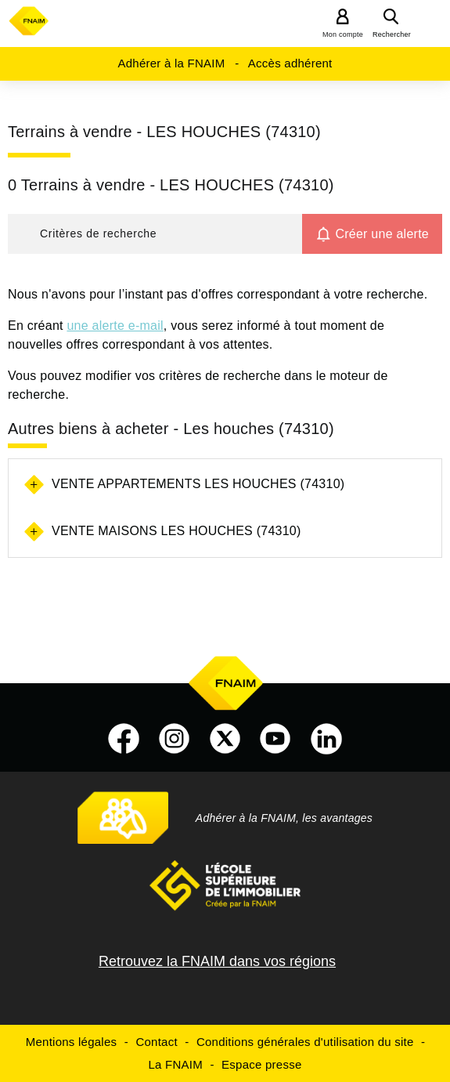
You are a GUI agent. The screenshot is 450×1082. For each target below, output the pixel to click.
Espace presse (261, 1064)
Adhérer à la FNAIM (171, 63)
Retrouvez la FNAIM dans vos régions (217, 961)
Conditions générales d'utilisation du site (305, 1041)
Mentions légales (71, 1041)
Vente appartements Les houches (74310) (198, 483)
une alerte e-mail (115, 325)
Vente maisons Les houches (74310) (176, 530)
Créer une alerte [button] (382, 234)
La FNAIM (175, 1064)
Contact (156, 1041)
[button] (155, 234)
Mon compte (342, 34)
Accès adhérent (290, 63)
